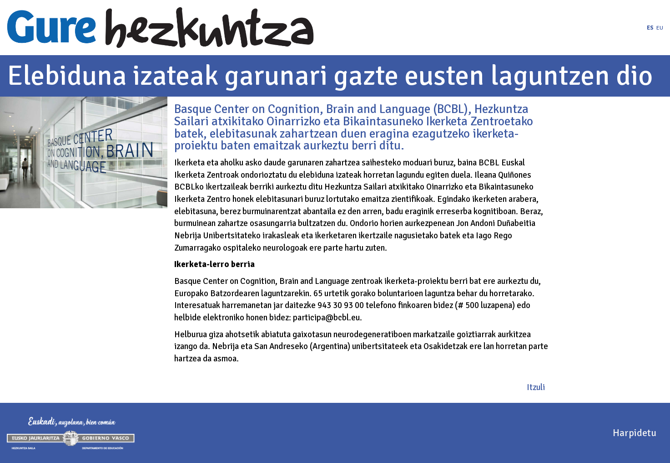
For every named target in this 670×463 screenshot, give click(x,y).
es (650, 27)
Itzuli (536, 387)
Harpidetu (634, 433)
